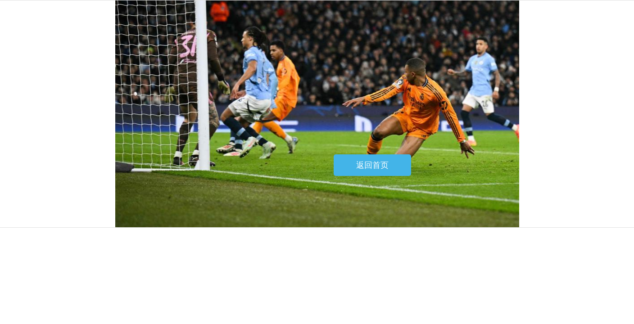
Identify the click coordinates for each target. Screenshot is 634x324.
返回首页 (372, 165)
